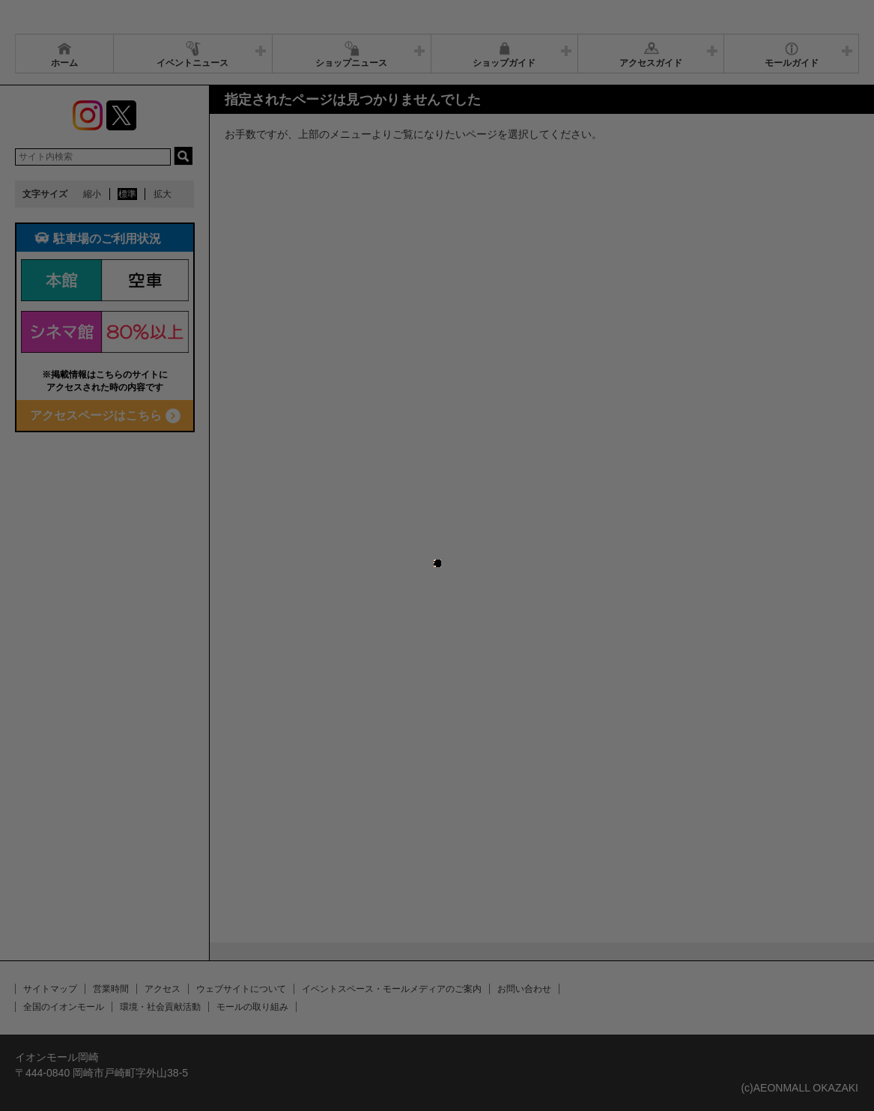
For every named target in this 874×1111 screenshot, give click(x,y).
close (445, 524)
